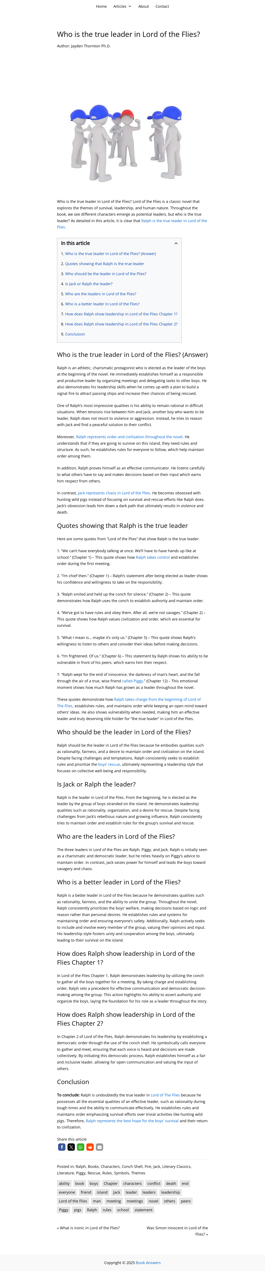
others (169, 1201)
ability (64, 1183)
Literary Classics (176, 1166)
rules (107, 1209)
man (97, 1201)
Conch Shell (132, 1166)
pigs (77, 1209)
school (123, 1209)
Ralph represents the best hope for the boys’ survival (132, 1120)
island (102, 1192)
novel (153, 1201)
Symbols (121, 1172)
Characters (110, 1166)
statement (143, 1209)
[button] (61, 1147)
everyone (67, 1192)
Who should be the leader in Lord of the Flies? (105, 273)
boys (94, 1183)
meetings (135, 1201)
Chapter (111, 1183)
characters (132, 1183)
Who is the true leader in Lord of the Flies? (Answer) (110, 253)
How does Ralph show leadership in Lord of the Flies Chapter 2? (121, 323)
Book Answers (148, 1262)
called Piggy (132, 680)
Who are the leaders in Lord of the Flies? (100, 293)
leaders (149, 1192)
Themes (138, 1172)
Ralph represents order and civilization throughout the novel (129, 436)
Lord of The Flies (165, 1094)
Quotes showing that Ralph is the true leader (104, 263)
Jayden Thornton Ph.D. (91, 45)
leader (131, 1192)
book (79, 1183)
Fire (148, 1166)
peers (186, 1201)
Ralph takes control (153, 557)
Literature (65, 1172)
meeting (114, 1201)
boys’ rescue (109, 764)
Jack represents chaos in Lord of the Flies (114, 492)
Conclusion (75, 334)
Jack (156, 1166)
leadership (170, 1192)
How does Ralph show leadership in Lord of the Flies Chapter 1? (121, 313)
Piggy (81, 1172)
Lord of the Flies (73, 1201)
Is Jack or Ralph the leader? (89, 283)
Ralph (81, 1166)
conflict (153, 1183)
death (171, 1183)
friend (86, 1192)
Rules (107, 1172)
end (185, 1183)
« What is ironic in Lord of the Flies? (88, 1227)
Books (93, 1166)
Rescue (94, 1172)
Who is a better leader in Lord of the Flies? (102, 303)
